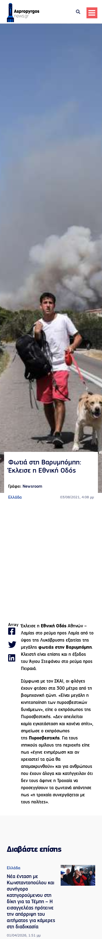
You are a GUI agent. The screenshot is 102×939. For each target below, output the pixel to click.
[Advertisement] (51, 561)
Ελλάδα (15, 497)
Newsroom (32, 486)
